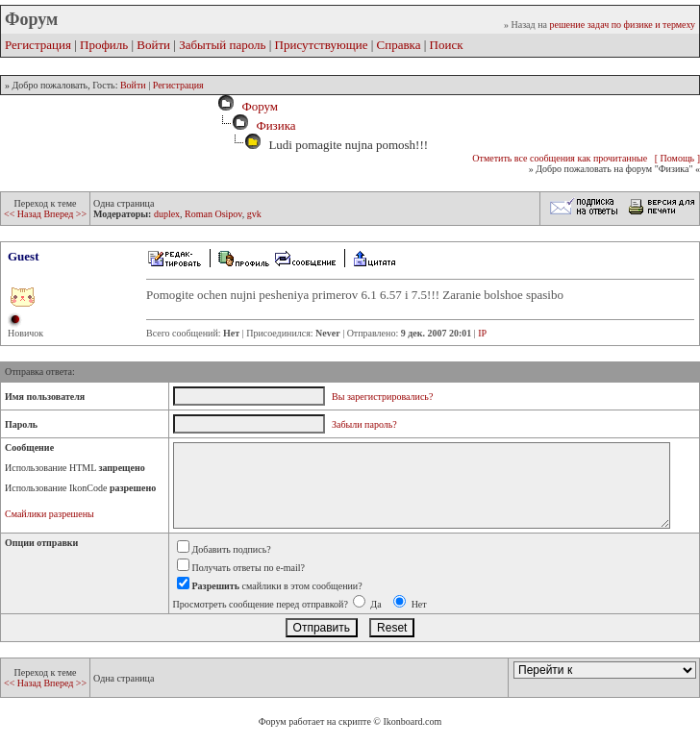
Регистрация (38, 44)
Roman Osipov (213, 214)
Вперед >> (65, 214)
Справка (399, 44)
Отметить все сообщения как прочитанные (559, 158)
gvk (254, 214)
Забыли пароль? (364, 424)
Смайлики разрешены (49, 514)
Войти (153, 44)
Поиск (446, 44)
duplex (167, 214)
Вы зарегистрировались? (382, 396)
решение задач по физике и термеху (622, 24)
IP (482, 333)
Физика (275, 125)
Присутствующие (321, 44)
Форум (257, 106)
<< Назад (23, 214)
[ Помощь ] (677, 158)
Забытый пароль (222, 44)
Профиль (104, 44)
